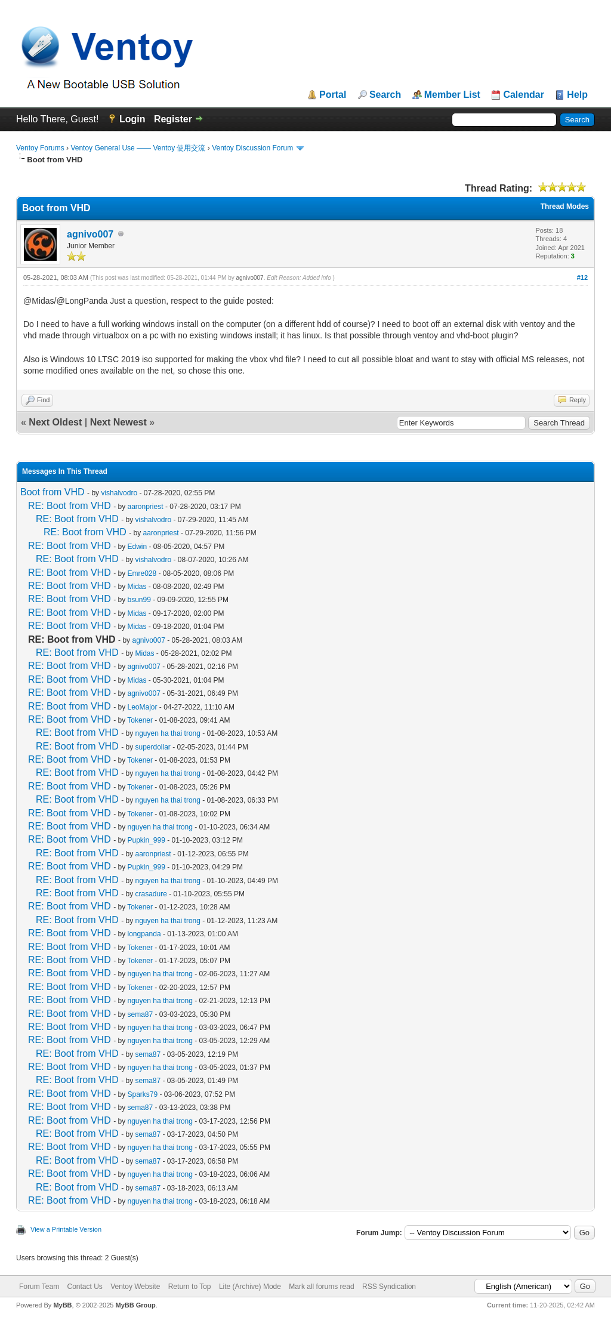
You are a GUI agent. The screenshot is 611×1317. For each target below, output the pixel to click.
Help (577, 95)
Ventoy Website (135, 1286)
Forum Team (39, 1286)
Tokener (140, 720)
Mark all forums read (321, 1286)
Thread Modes (565, 206)
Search (385, 95)
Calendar (523, 95)
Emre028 (142, 573)
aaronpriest (145, 506)
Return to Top (189, 1286)
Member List (452, 95)
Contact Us (84, 1286)
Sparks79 (143, 1094)
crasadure (151, 894)
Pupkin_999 (146, 840)
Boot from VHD (52, 492)
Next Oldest (55, 422)
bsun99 (139, 600)
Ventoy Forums (40, 148)
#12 (582, 277)
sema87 (140, 1014)
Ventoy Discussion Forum (252, 148)
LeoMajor (143, 707)
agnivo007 (90, 234)
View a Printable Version (65, 1229)
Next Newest (118, 422)
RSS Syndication (389, 1286)
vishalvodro (119, 493)
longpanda (144, 934)
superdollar (153, 747)
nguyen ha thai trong (167, 733)
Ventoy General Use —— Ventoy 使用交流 (137, 148)
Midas (137, 586)
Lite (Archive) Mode (250, 1286)
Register (173, 119)
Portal (332, 95)
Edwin (137, 546)
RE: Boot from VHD (69, 506)
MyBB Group (135, 1305)
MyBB (62, 1305)
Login (132, 119)
